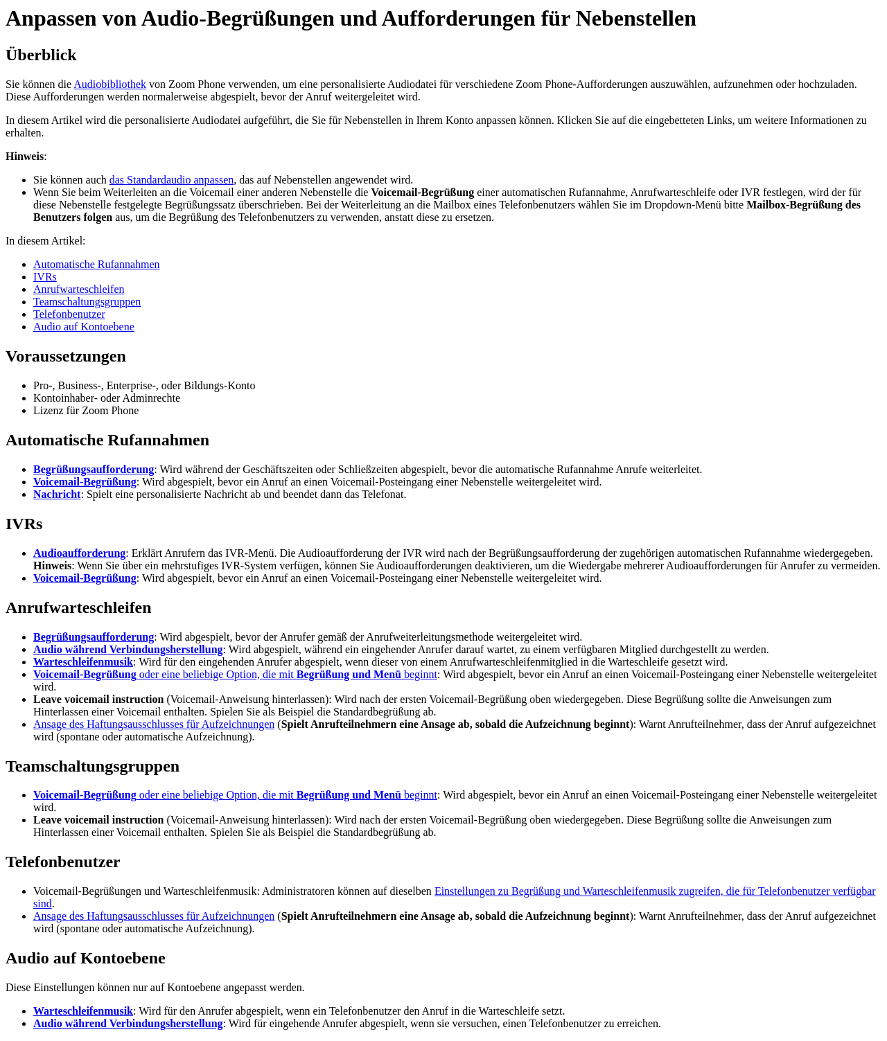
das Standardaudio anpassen (171, 180)
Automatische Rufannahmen (96, 264)
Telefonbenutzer (69, 314)
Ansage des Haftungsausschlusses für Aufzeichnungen (153, 724)
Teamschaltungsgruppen (87, 302)
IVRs (45, 277)
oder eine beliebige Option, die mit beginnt (235, 674)
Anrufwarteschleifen (79, 289)
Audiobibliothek (109, 84)
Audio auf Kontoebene (83, 326)
